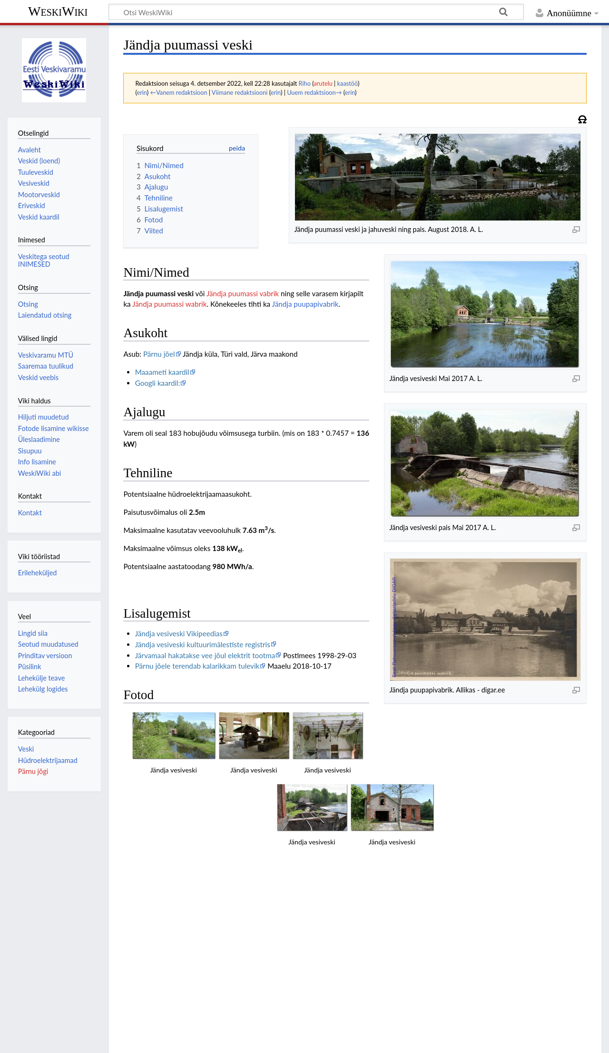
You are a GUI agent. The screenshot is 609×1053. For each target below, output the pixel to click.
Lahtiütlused (194, 1040)
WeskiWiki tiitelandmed (130, 1040)
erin (142, 92)
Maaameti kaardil (162, 372)
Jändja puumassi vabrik (242, 293)
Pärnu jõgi (33, 771)
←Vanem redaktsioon (178, 92)
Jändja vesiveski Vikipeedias (179, 633)
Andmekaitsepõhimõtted (46, 1040)
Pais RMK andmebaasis (171, 911)
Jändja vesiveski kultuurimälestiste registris (202, 644)
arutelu (323, 83)
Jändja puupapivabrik (305, 304)
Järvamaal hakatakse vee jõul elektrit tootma (205, 655)
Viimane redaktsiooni (240, 92)
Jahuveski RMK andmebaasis (180, 933)
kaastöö (347, 83)
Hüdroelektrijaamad (48, 760)
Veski (26, 749)
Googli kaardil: (157, 383)
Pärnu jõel (159, 354)
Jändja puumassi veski (158, 293)
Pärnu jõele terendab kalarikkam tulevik (197, 666)
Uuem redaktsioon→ (314, 92)
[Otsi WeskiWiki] (316, 12)
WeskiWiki (58, 11)
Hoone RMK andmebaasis (176, 922)
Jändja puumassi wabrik (169, 304)
